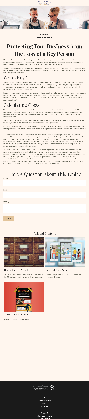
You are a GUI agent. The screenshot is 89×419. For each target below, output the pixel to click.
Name (5, 178)
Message (6, 202)
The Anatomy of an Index (17, 269)
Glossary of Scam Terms (16, 314)
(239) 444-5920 (47, 416)
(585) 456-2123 (45, 418)
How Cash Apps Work (56, 269)
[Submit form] (8, 218)
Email (5, 190)
